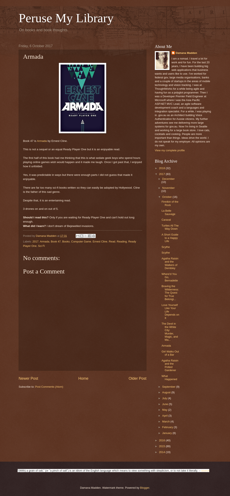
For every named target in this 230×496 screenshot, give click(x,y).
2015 (162, 446)
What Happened (169, 377)
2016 (162, 440)
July (165, 398)
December (168, 178)
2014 (162, 452)
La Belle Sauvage (168, 212)
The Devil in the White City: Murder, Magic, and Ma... (170, 331)
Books (66, 241)
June (165, 404)
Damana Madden (186, 52)
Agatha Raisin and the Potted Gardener (170, 365)
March (166, 421)
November (168, 187)
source (205, 470)
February (168, 427)
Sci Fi (41, 245)
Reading (122, 241)
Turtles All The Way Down (170, 227)
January (167, 433)
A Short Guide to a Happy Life (170, 238)
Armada (42, 140)
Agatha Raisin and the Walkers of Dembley (170, 263)
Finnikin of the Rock (170, 203)
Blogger (144, 487)
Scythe (166, 247)
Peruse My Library (66, 18)
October (167, 196)
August (166, 392)
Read (112, 241)
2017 (35, 241)
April (165, 415)
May (165, 409)
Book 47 (56, 241)
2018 (162, 168)
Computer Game (81, 241)
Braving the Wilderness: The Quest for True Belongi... (170, 293)
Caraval (166, 219)
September (169, 386)
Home (83, 378)
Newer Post (28, 378)
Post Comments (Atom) (49, 386)
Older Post (137, 378)
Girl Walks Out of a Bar (170, 353)
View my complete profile (170, 150)
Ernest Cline (100, 241)
